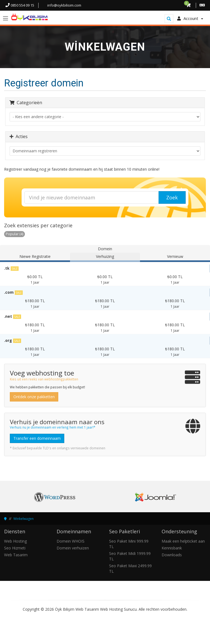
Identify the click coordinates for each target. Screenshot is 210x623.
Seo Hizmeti (14, 548)
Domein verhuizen (73, 548)
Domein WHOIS (70, 541)
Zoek (172, 197)
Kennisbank (172, 548)
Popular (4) (14, 234)
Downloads (172, 554)
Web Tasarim (16, 554)
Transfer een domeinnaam (37, 438)
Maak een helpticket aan (183, 541)
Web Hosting (15, 541)
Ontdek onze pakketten (34, 396)
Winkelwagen (23, 518)
